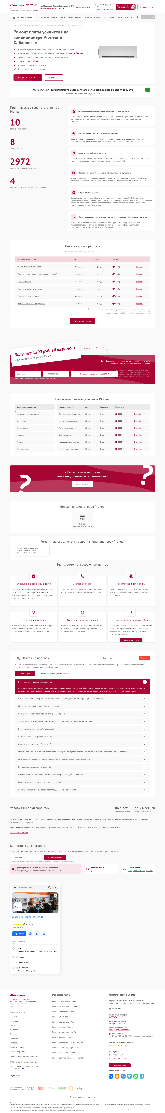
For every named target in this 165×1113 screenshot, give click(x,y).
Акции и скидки (100, 17)
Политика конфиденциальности (82, 1097)
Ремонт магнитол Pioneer (63, 1037)
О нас (62, 17)
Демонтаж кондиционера (29, 267)
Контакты (128, 17)
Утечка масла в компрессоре (70, 449)
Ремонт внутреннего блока (30, 289)
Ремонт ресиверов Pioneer (63, 1052)
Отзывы (70, 17)
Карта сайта (15, 1075)
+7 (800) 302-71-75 (104, 6)
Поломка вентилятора (67, 428)
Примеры (14, 1021)
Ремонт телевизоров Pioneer (64, 1011)
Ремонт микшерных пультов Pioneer (68, 1042)
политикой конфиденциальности (45, 379)
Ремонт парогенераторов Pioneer (67, 1047)
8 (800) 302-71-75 (117, 1017)
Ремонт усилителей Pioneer (64, 1001)
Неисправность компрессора (70, 421)
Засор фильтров (65, 435)
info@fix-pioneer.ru (117, 1023)
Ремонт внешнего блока (28, 296)
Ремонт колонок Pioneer (62, 1027)
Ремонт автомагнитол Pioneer (65, 1006)
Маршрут (19, 933)
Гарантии (88, 17)
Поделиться (111, 1076)
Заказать (141, 267)
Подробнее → (139, 414)
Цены (54, 17)
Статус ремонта (148, 17)
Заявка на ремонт (116, 17)
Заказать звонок (82, 484)
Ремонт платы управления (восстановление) (37, 274)
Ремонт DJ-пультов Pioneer (63, 1016)
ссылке (22, 1068)
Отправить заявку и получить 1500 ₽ (88, 374)
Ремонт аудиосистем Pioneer (64, 1021)
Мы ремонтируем (22, 17)
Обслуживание (24, 281)
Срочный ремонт (42, 17)
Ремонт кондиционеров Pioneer (66, 1032)
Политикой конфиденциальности (64, 861)
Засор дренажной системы (69, 414)
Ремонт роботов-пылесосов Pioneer (68, 1057)
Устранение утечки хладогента (31, 303)
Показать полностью (19, 832)
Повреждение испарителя (69, 442)
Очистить (144, 658)
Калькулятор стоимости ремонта (24, 1056)
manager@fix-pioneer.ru (119, 1029)
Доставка (78, 17)
